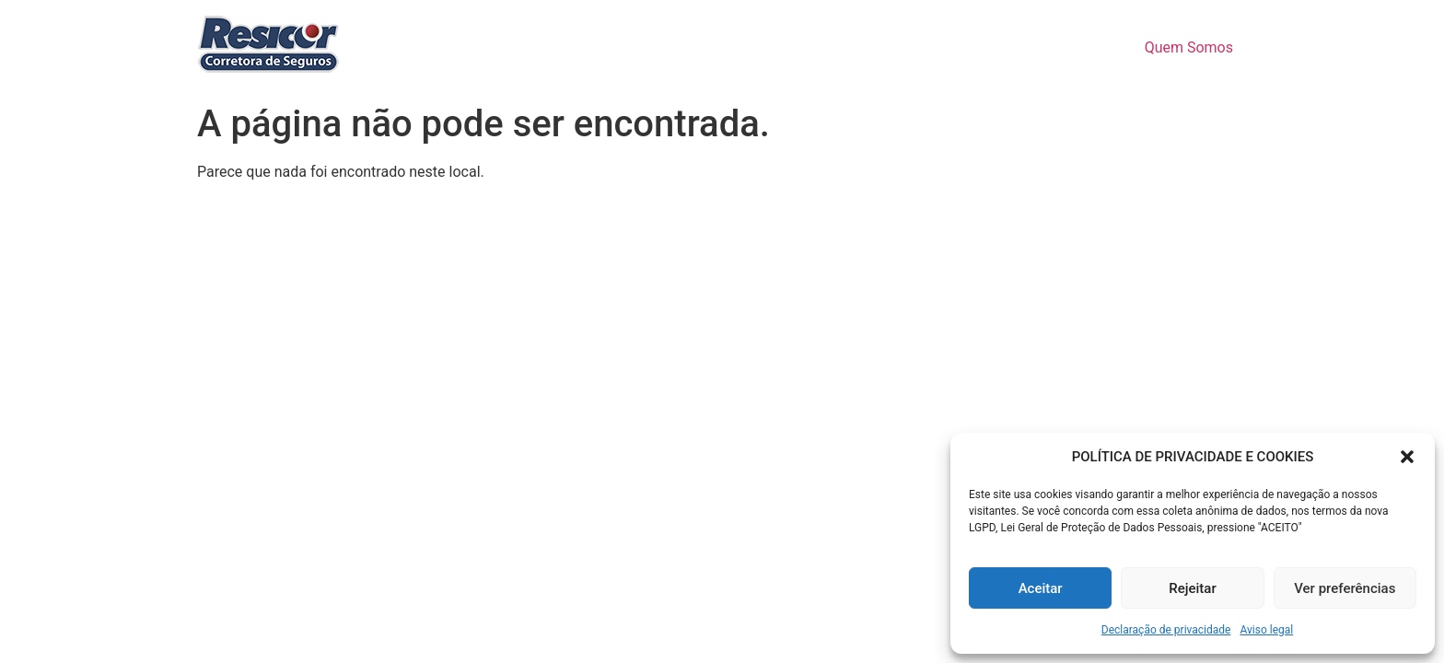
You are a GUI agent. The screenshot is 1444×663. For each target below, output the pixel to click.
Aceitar (1041, 588)
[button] (1407, 457)
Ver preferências (1344, 588)
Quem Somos (1189, 47)
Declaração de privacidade (1166, 629)
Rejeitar (1192, 588)
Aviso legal (1266, 629)
